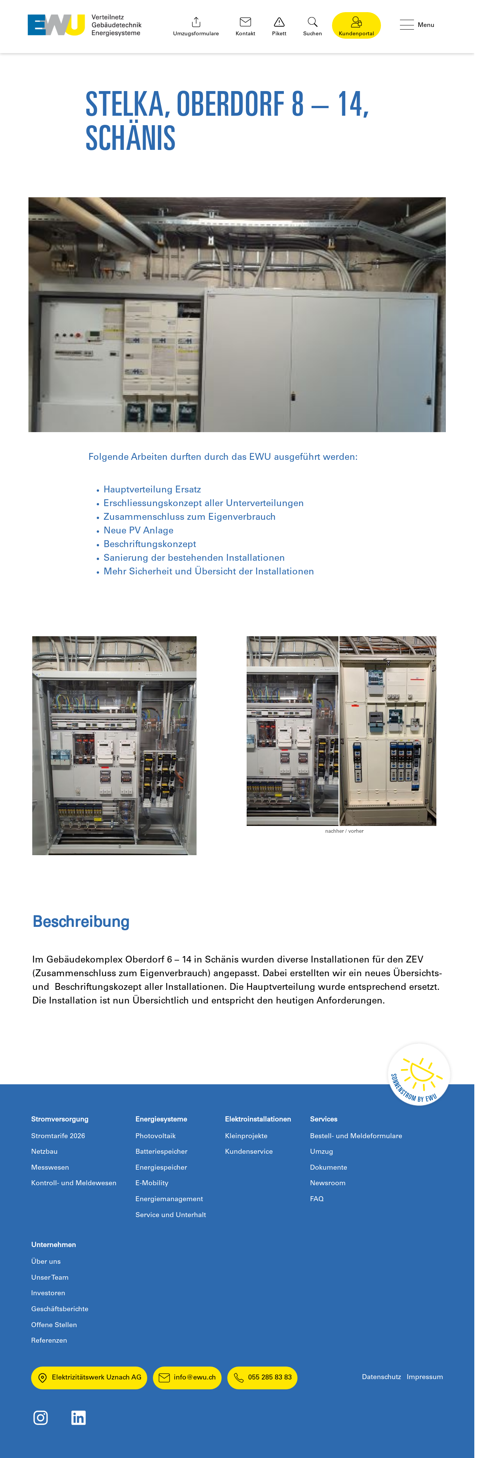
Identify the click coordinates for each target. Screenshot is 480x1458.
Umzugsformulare (196, 26)
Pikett (279, 26)
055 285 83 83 (262, 1378)
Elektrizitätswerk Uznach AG (89, 1378)
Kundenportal (356, 26)
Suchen (312, 26)
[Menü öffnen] (423, 25)
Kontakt (245, 26)
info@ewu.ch (187, 1378)
